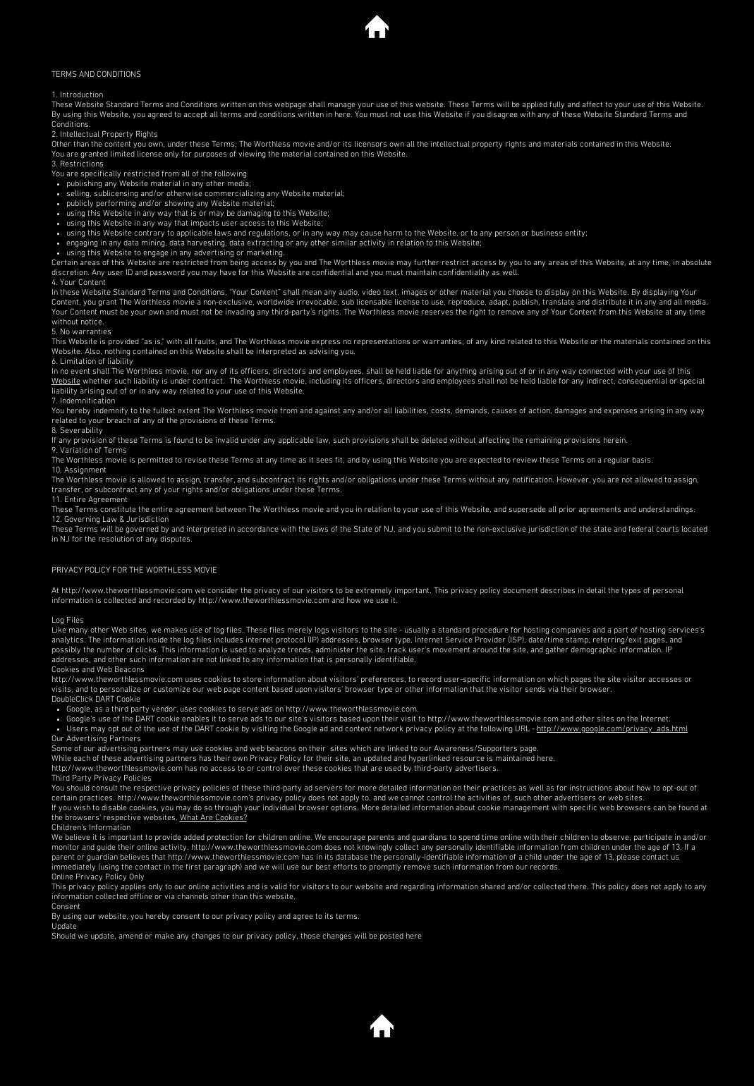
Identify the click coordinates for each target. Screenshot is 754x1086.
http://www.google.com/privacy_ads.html (612, 729)
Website (65, 381)
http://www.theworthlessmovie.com (127, 591)
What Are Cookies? (213, 818)
